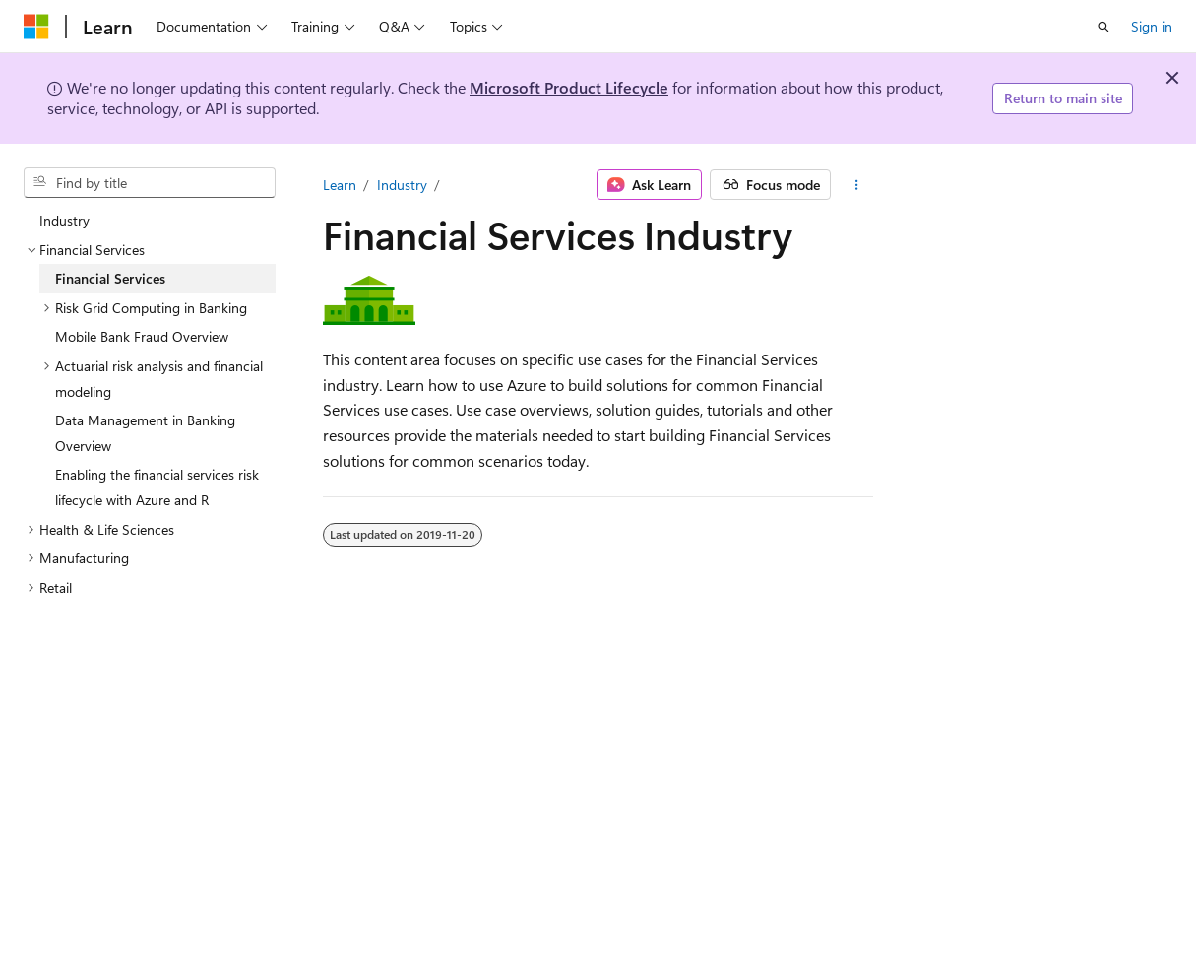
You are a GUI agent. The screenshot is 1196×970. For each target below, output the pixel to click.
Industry (402, 184)
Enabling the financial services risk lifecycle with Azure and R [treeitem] (157, 487)
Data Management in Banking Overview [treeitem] (145, 433)
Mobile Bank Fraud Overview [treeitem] (141, 336)
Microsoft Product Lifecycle (569, 87)
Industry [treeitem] (64, 220)
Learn (339, 184)
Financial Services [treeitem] (110, 278)
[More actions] (856, 185)
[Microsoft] (36, 26)
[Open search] (1103, 26)
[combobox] (150, 183)
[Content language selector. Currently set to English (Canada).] (95, 952)
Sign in (1151, 26)
